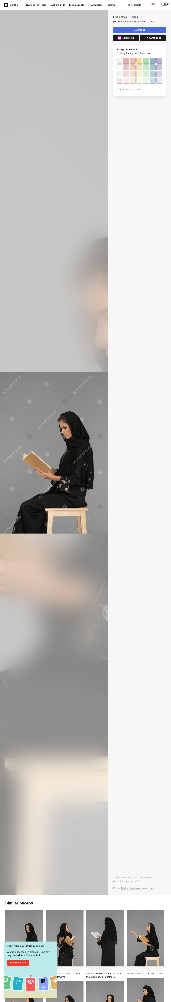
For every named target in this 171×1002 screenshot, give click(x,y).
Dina (152, 888)
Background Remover (138, 53)
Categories (96, 4)
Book (135, 16)
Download (139, 29)
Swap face (152, 38)
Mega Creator (77, 4)
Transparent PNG (36, 4)
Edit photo (126, 38)
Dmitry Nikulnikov (130, 888)
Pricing (111, 4)
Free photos (120, 16)
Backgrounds (57, 4)
